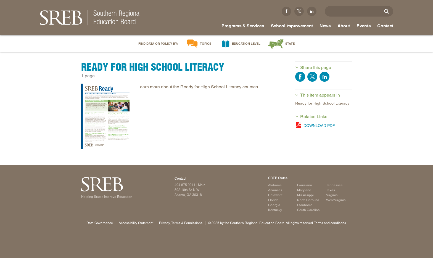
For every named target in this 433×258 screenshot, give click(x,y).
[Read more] (106, 117)
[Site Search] (386, 11)
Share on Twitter (312, 77)
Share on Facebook (300, 77)
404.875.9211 (185, 185)
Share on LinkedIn (324, 77)
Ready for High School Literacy (322, 103)
